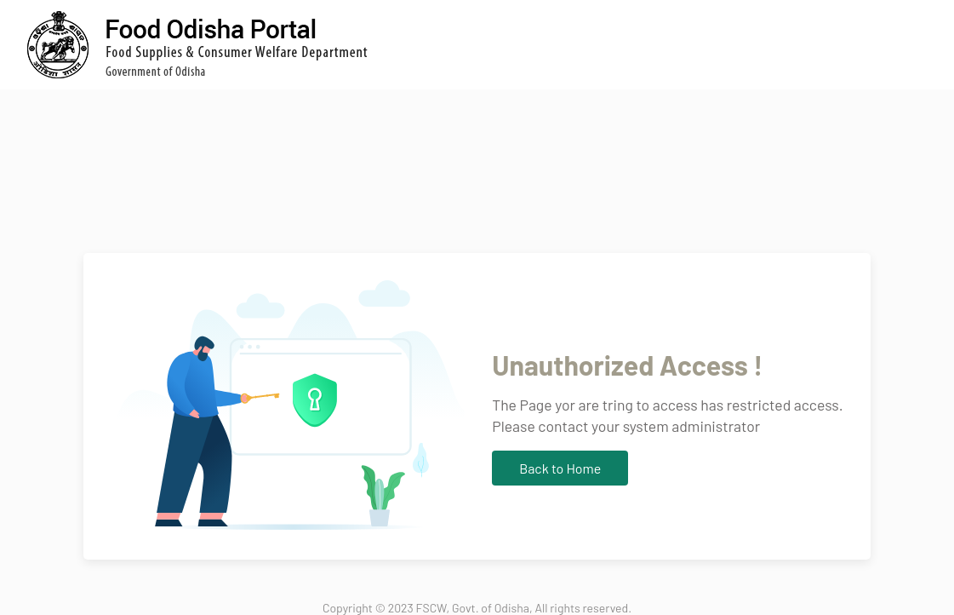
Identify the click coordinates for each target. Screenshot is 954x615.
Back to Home (560, 468)
